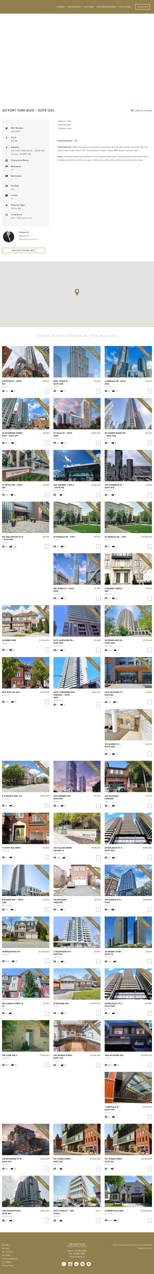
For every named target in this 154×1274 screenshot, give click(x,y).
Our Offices (125, 6)
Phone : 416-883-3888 (77, 1254)
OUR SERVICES (74, 6)
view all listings (141, 110)
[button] (77, 293)
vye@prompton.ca (29, 239)
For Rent (5, 1252)
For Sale (5, 1248)
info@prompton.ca (76, 1260)
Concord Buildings (106, 6)
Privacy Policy (7, 1269)
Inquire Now (142, 7)
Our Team (88, 6)
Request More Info (24, 250)
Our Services (7, 1255)
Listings (60, 6)
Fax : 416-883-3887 (77, 1257)
